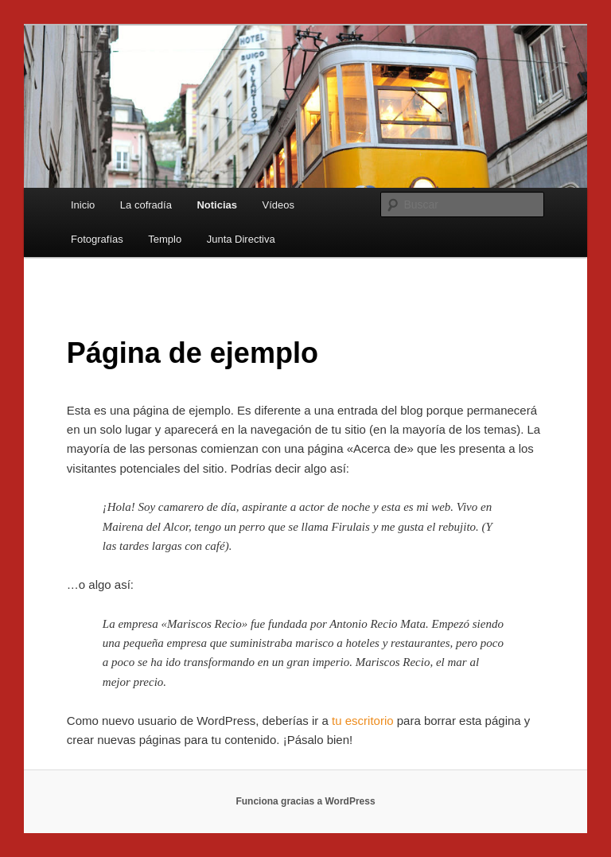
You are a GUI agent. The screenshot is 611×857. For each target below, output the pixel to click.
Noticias (217, 205)
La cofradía (146, 205)
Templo (164, 239)
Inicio (83, 205)
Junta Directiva (241, 239)
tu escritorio (363, 720)
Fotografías (97, 239)
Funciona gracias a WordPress (305, 801)
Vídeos (278, 205)
